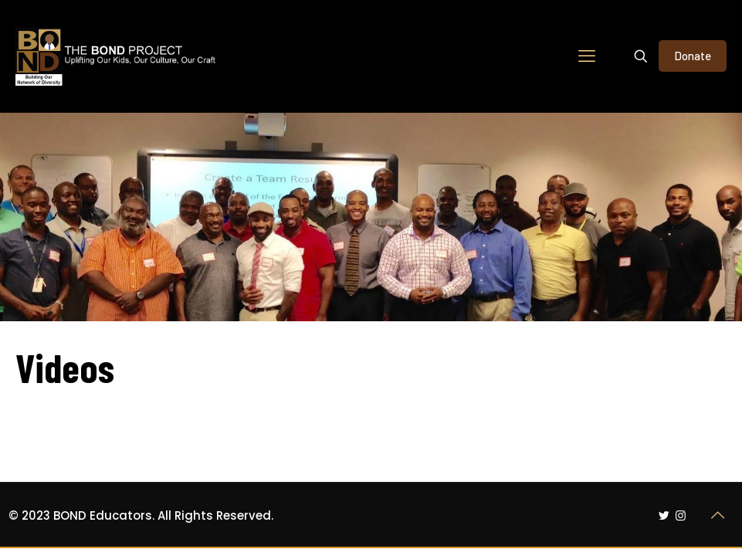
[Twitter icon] (664, 515)
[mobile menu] (587, 56)
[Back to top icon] (718, 515)
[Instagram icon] (680, 515)
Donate (692, 56)
